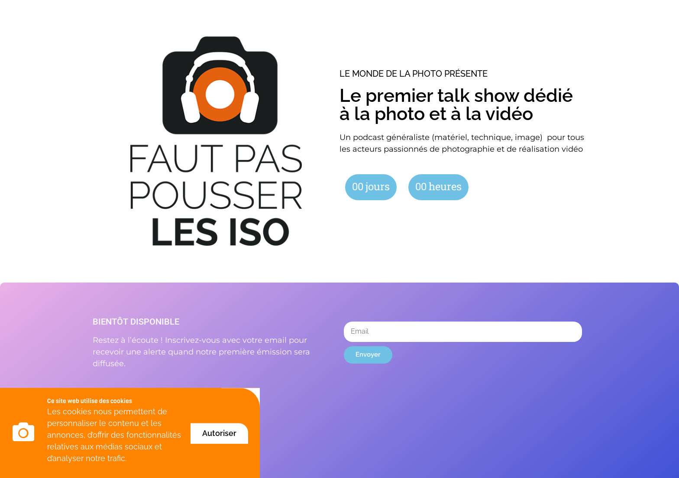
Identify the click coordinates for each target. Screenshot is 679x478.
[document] (339, 239)
